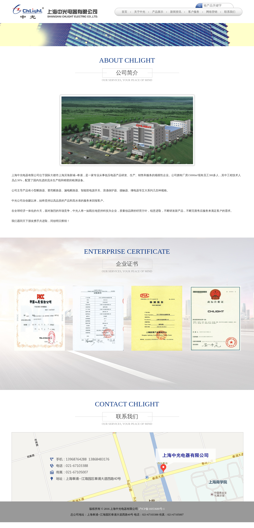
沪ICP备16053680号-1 (152, 508)
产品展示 (157, 11)
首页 (124, 11)
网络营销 (211, 11)
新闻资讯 (175, 11)
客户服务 (193, 11)
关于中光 (139, 11)
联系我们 (229, 11)
